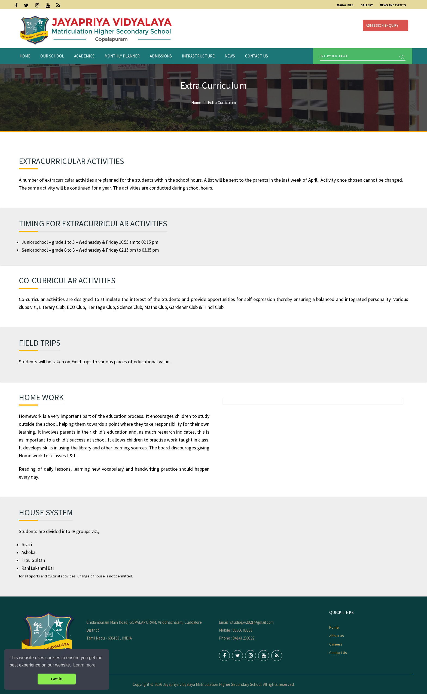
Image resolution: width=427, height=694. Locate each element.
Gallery (367, 5)
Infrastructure (198, 56)
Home (25, 56)
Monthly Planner (122, 56)
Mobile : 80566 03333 (235, 630)
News (230, 56)
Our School (52, 56)
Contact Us (256, 56)
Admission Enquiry (385, 25)
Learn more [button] (84, 665)
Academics (84, 56)
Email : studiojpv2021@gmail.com (246, 622)
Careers (335, 644)
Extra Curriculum (222, 102)
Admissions (161, 56)
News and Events (393, 5)
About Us (336, 635)
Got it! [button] (56, 679)
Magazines (345, 5)
